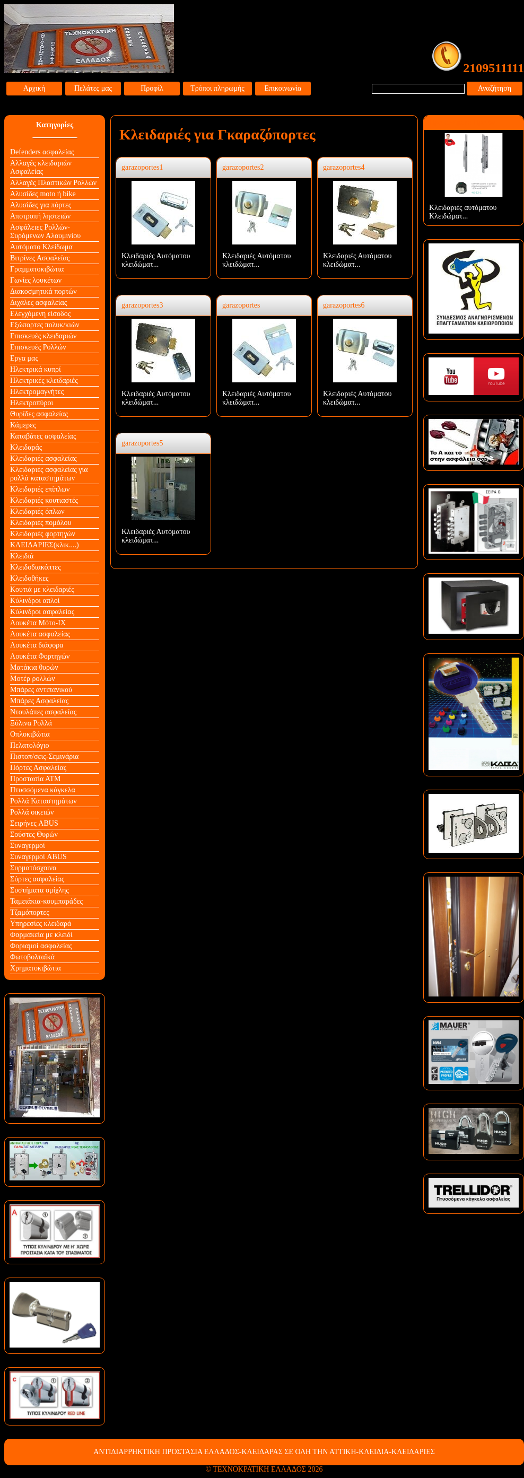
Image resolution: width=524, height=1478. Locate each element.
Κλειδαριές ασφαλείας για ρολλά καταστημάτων (49, 474)
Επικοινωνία (283, 88)
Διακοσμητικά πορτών (43, 291)
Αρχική (34, 88)
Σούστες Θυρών (34, 834)
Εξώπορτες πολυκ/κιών (44, 325)
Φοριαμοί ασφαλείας (41, 946)
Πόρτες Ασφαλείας (38, 768)
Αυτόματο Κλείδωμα (41, 247)
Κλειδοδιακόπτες (35, 567)
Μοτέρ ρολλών (32, 679)
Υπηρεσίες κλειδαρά (40, 924)
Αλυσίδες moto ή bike (43, 194)
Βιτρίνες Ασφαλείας (39, 258)
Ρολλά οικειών (32, 812)
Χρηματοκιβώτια (35, 968)
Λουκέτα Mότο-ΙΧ (38, 623)
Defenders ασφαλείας (42, 152)
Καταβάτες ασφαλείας (43, 436)
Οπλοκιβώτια (30, 734)
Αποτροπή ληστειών (40, 216)
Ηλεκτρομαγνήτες (37, 392)
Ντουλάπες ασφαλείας (43, 712)
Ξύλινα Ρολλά (31, 723)
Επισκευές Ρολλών (38, 347)
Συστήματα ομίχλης (39, 890)
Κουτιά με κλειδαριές (42, 589)
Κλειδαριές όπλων (37, 511)
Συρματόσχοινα (33, 868)
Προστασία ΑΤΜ (35, 779)
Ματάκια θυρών (34, 667)
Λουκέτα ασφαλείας (40, 634)
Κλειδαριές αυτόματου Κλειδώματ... (462, 212)
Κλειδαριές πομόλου (40, 523)
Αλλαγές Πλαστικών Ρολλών (53, 183)
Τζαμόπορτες (29, 912)
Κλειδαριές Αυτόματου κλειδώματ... (155, 260)
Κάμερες (23, 425)
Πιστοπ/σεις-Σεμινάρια (44, 756)
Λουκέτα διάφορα (37, 645)
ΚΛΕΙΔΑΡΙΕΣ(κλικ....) (44, 545)
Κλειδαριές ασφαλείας (43, 458)
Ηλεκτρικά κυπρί (35, 369)
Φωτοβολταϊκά (32, 957)
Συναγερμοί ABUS (38, 857)
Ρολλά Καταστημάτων (43, 801)
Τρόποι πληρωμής (217, 88)
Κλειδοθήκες (29, 578)
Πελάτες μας (93, 88)
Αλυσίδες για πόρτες (40, 205)
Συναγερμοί (27, 846)
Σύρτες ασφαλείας (37, 879)
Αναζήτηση (494, 88)
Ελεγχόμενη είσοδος (40, 314)
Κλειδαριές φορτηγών (42, 534)
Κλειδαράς (26, 447)
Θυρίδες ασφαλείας (39, 414)
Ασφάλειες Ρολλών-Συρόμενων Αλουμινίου (45, 231)
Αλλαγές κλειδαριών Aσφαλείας (41, 167)
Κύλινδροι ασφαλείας (42, 612)
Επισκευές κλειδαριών (43, 336)
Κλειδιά (21, 556)
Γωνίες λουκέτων (36, 280)
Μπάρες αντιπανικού (41, 690)
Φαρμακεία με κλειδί (41, 935)
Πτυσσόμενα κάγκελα (42, 790)
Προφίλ (152, 88)
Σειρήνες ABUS (34, 823)
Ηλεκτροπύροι (31, 403)
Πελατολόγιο (29, 745)
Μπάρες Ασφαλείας (39, 701)
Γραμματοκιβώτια (37, 269)
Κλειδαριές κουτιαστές (44, 500)
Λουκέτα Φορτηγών (39, 656)
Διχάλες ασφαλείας (38, 303)
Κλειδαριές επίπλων (39, 489)
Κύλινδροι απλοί (35, 601)
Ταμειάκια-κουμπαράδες (46, 901)
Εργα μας (24, 358)
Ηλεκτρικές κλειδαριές (44, 380)
